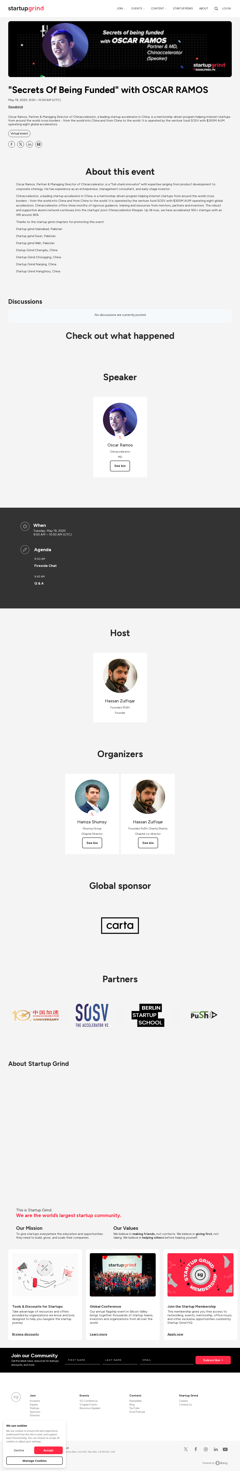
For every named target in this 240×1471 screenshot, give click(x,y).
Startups (34, 1408)
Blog (132, 1404)
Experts (34, 1404)
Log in (226, 8)
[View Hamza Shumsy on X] (92, 814)
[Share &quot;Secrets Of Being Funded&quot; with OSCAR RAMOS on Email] (38, 144)
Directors (35, 1415)
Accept (49, 1450)
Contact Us (185, 1404)
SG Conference (88, 1400)
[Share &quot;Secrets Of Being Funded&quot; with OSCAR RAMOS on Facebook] (11, 144)
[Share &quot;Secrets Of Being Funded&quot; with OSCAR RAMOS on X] (20, 144)
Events (137, 8)
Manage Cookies (35, 1461)
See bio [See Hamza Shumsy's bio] (92, 843)
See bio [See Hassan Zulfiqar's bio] (148, 843)
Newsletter (135, 1400)
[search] (216, 8)
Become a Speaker (90, 1408)
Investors (35, 1400)
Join (120, 8)
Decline (19, 1450)
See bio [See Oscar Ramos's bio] (120, 466)
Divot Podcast (137, 1411)
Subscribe (211, 1360)
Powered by (215, 1463)
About (203, 8)
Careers (183, 1400)
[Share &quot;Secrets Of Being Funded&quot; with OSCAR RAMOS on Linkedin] (29, 144)
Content (157, 8)
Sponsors (35, 1411)
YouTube (134, 1408)
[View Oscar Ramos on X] (120, 437)
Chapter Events (88, 1404)
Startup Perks (183, 8)
